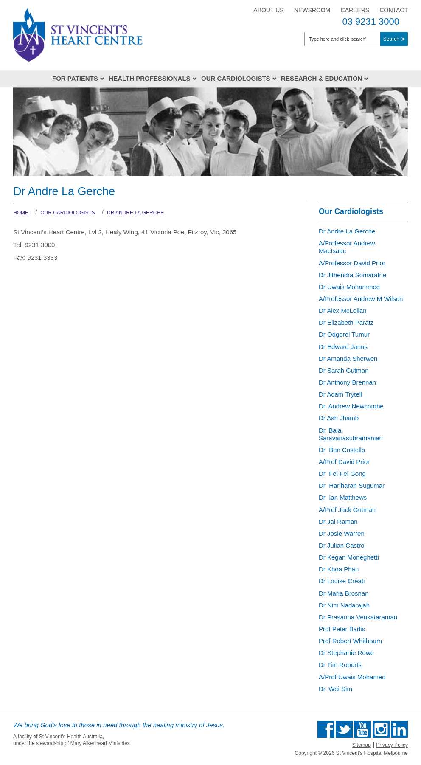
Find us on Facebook (325, 729)
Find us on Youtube (362, 729)
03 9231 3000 (370, 21)
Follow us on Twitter (344, 729)
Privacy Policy (392, 745)
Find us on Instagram (381, 729)
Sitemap (361, 745)
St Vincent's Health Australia (71, 737)
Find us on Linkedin (399, 729)
